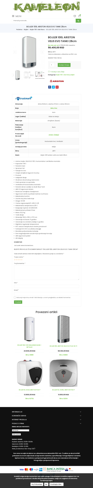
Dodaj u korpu (64, 65)
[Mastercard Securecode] (71, 469)
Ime (16, 283)
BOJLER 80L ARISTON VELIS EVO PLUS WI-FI (63, 346)
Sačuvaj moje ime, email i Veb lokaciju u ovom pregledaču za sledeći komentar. (43, 297)
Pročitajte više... (56, 484)
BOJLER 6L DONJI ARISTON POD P (29, 390)
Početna (19, 29)
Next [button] (43, 75)
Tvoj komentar (19, 263)
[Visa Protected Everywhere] (66, 469)
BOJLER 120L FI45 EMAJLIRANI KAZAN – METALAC (30, 346)
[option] (17, 75)
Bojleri (26, 29)
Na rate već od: (53, 45)
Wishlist (74, 16)
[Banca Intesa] (54, 469)
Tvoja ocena (19, 257)
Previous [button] (13, 75)
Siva (55, 108)
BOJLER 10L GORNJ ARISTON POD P (63, 390)
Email (16, 290)
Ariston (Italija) (54, 135)
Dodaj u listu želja (57, 72)
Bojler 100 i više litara (37, 29)
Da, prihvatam (37, 484)
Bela (52, 108)
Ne (46, 484)
